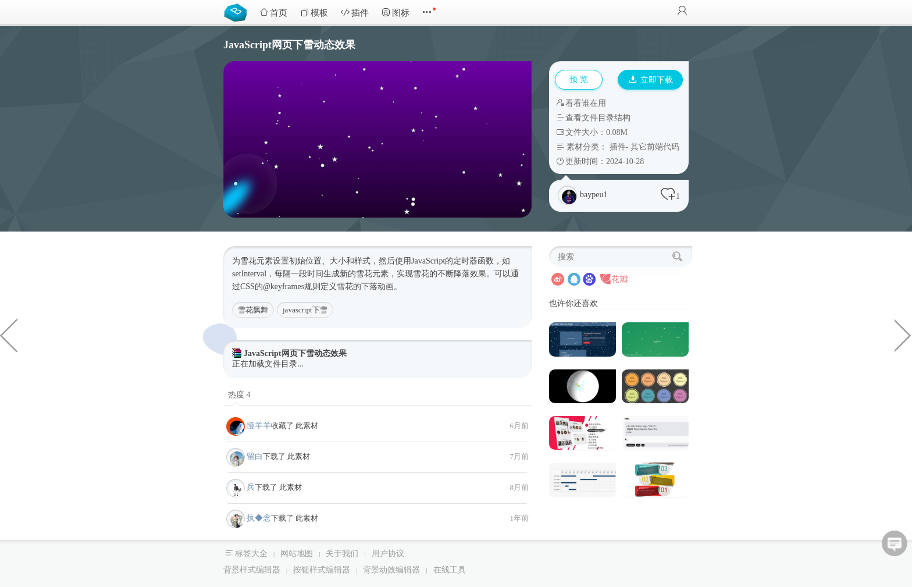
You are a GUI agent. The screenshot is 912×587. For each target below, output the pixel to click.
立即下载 (651, 80)
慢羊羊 (259, 425)
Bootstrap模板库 (237, 11)
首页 (273, 12)
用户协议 (388, 553)
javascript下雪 (305, 309)
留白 (255, 456)
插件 (355, 12)
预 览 (578, 79)
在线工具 (449, 569)
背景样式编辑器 (251, 569)
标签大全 (251, 553)
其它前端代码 (654, 147)
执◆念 (259, 518)
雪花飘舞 (253, 309)
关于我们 (342, 553)
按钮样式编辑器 (321, 569)
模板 (314, 12)
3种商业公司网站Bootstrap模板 (8, 334)
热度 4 (239, 394)
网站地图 (296, 553)
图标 (395, 12)
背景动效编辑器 (391, 569)
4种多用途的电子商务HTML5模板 (903, 334)
